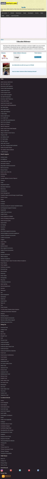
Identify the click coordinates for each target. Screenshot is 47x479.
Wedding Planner (5, 315)
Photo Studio (4, 275)
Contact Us (3, 460)
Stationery (3, 298)
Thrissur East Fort (5, 447)
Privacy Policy (4, 462)
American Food (4, 327)
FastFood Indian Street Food (7, 346)
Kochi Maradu (4, 404)
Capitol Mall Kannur (5, 90)
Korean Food (4, 369)
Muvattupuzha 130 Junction (7, 430)
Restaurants (3, 384)
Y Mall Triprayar (4, 151)
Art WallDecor (4, 159)
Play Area (3, 279)
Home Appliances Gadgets (7, 216)
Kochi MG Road (4, 409)
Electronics (3, 188)
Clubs (2, 182)
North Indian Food (5, 380)
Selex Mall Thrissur (5, 143)
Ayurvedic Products (5, 163)
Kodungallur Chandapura (6, 415)
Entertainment (4, 191)
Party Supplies (4, 265)
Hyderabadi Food (5, 361)
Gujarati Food (4, 359)
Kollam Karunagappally (6, 419)
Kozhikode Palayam (5, 426)
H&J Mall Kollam (4, 107)
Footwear (3, 201)
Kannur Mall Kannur (5, 115)
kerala (23, 7)
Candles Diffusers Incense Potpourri (9, 178)
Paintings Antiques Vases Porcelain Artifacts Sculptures (13, 260)
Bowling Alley (4, 174)
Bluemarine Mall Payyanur (7, 86)
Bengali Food (4, 336)
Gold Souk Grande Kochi (6, 103)
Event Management (5, 193)
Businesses (18, 13)
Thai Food (3, 390)
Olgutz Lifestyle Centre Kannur (8, 132)
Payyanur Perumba (5, 438)
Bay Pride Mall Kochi (5, 84)
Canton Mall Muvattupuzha (7, 88)
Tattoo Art (3, 303)
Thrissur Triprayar (5, 451)
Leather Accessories (5, 237)
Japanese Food (4, 367)
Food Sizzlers (4, 357)
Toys (2, 305)
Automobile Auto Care (6, 161)
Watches (3, 313)
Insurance (3, 227)
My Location (5, 13)
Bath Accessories (5, 167)
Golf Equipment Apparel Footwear (8, 208)
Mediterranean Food (5, 374)
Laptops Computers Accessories (8, 235)
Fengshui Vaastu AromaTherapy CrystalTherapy (12, 195)
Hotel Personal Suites (6, 220)
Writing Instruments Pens (6, 322)
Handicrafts (3, 210)
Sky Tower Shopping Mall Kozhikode (9, 145)
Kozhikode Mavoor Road (6, 423)
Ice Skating (3, 224)
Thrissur (2, 445)
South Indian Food (5, 388)
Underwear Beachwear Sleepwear (8, 311)
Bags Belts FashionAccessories (8, 165)
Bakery (2, 331)
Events (36, 13)
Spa (2, 292)
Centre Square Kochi (5, 92)
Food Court (3, 352)
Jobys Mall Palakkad (5, 111)
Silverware (3, 290)
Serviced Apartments (5, 286)
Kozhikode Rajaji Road (6, 428)
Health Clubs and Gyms (6, 212)
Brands (12, 13)
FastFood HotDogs (5, 344)
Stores (7, 15)
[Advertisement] (23, 28)
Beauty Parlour (4, 169)
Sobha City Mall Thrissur (6, 147)
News (42, 13)
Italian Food (3, 365)
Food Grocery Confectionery (7, 355)
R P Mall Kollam (4, 139)
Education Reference (5, 186)
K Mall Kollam (4, 113)
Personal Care (4, 269)
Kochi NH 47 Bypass (5, 411)
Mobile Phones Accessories (7, 250)
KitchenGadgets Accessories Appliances (10, 233)
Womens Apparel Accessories (7, 317)
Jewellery (3, 229)
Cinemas (3, 180)
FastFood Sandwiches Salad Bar (8, 350)
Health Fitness (4, 214)
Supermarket (4, 301)
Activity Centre (4, 157)
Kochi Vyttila (3, 413)
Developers (30, 13)
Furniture (3, 203)
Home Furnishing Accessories (7, 218)
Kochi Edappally (4, 402)
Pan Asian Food (4, 382)
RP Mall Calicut (4, 141)
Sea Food (3, 386)
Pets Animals (4, 271)
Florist (2, 199)
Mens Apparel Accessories (7, 248)
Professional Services (6, 281)
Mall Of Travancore (5, 126)
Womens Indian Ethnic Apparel (8, 320)
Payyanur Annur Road (6, 436)
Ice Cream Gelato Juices (6, 363)
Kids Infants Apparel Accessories (8, 231)
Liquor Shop (3, 241)
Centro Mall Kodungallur (6, 94)
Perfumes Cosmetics (5, 267)
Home (2, 39)
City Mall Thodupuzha (6, 96)
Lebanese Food (4, 371)
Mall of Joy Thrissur (5, 124)
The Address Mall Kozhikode (7, 149)
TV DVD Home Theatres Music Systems (10, 309)
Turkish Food (4, 393)
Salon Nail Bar (4, 284)
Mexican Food (4, 376)
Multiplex (3, 252)
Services (3, 288)
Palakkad (3, 434)
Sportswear (3, 296)
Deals (24, 13)
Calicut (2, 400)
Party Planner (4, 262)
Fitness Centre (4, 197)
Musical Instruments (5, 254)
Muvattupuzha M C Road (6, 432)
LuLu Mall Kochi (4, 118)
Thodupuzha (3, 442)
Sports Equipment (5, 294)
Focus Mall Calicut (5, 101)
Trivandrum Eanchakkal (6, 453)
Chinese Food (4, 340)
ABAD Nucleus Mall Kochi (7, 82)
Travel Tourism (4, 307)
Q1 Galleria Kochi (5, 137)
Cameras (3, 176)
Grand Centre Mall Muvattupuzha (8, 105)
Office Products (4, 256)
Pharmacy (3, 273)
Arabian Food (4, 329)
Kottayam (3, 421)
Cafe (2, 338)
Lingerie (2, 239)
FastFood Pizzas (4, 348)
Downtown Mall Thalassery (7, 99)
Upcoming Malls (15, 15)
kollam (2, 417)
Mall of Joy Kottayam (5, 122)
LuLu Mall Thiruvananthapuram (8, 120)
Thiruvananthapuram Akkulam (7, 440)
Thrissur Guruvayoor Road (7, 449)
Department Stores (5, 184)
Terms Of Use (4, 465)
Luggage (3, 243)
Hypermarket (4, 222)
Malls (3, 15)
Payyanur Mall (4, 134)
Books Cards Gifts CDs (6, 172)
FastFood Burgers (5, 342)
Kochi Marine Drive (5, 406)
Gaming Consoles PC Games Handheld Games (12, 205)
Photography (4, 277)
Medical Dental (4, 246)
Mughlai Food (4, 378)
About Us (3, 458)
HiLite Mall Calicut (5, 109)
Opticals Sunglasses (5, 258)
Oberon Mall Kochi (5, 130)
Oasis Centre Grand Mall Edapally (8, 128)
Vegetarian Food (4, 395)
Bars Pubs (3, 333)
